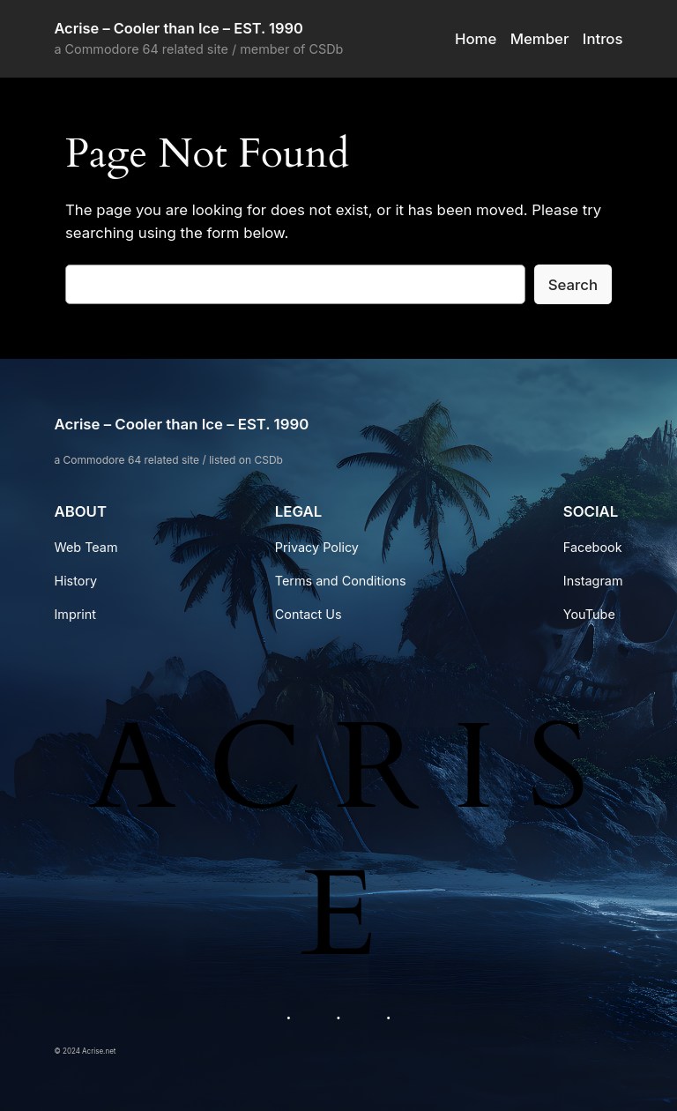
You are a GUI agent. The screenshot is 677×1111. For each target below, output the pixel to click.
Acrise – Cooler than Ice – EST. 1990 (178, 28)
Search (573, 285)
